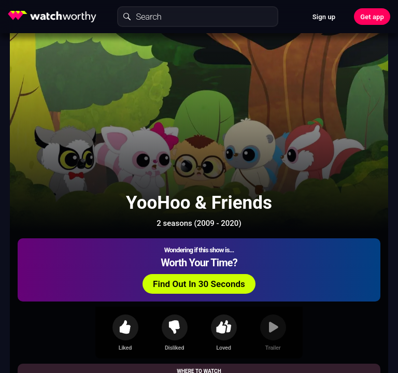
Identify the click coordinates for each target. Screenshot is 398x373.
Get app (372, 17)
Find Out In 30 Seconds (199, 284)
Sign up (323, 17)
